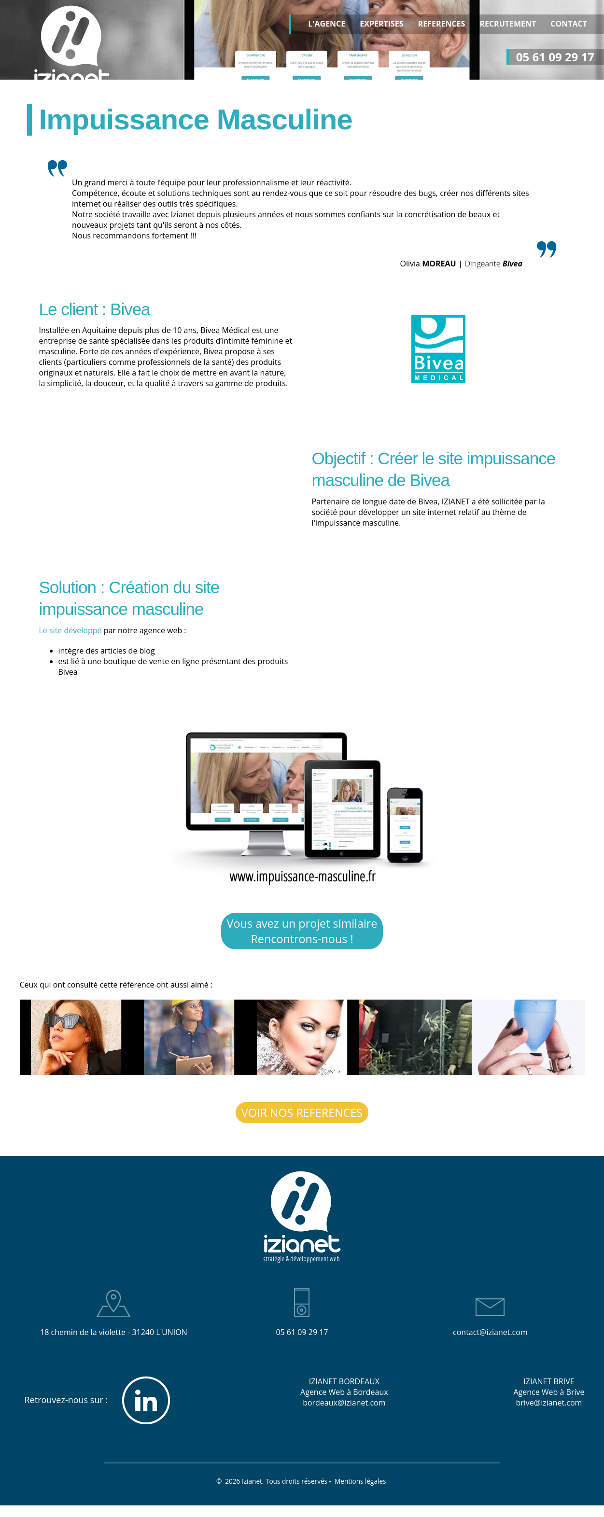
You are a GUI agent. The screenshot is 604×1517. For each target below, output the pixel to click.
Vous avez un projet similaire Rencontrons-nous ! (302, 931)
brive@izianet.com (549, 1403)
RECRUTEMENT (507, 24)
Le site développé (70, 630)
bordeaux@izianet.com (344, 1403)
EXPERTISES (381, 24)
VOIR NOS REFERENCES (302, 1114)
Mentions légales (361, 1482)
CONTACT (568, 24)
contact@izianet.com (490, 1333)
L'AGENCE (326, 24)
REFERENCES (441, 24)
